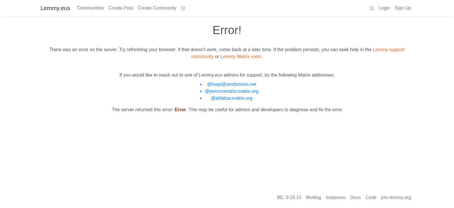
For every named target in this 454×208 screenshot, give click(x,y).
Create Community (157, 7)
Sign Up (403, 7)
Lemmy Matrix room (240, 56)
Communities (90, 7)
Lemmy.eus (55, 8)
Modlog (313, 197)
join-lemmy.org (396, 197)
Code (370, 197)
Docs (355, 197)
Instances (335, 197)
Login (384, 7)
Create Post (121, 7)
